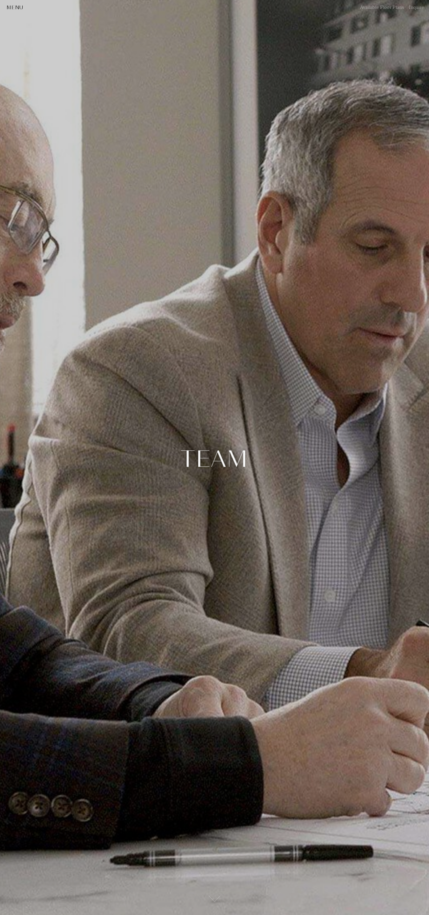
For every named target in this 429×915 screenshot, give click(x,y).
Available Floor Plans (382, 7)
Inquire (416, 7)
